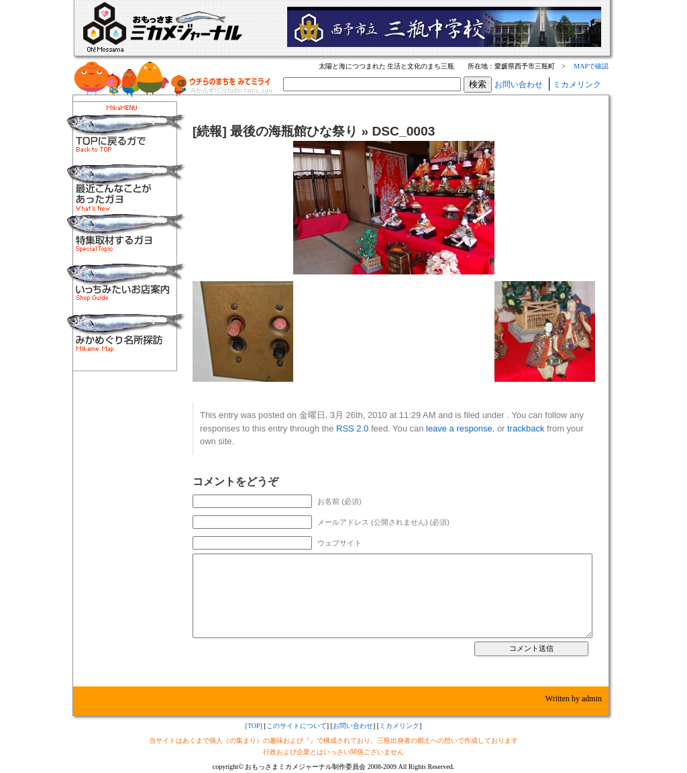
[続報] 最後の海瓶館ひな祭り (275, 131)
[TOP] (254, 725)
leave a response (459, 428)
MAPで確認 (591, 66)
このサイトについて (296, 725)
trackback (525, 428)
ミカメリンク (577, 84)
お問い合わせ (518, 84)
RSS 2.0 (352, 428)
